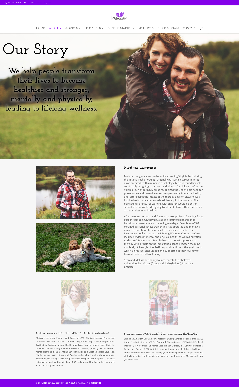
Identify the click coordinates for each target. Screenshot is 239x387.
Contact (189, 28)
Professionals (168, 28)
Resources (146, 28)
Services (72, 28)
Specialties (93, 28)
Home (40, 28)
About (53, 28)
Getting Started (120, 28)
